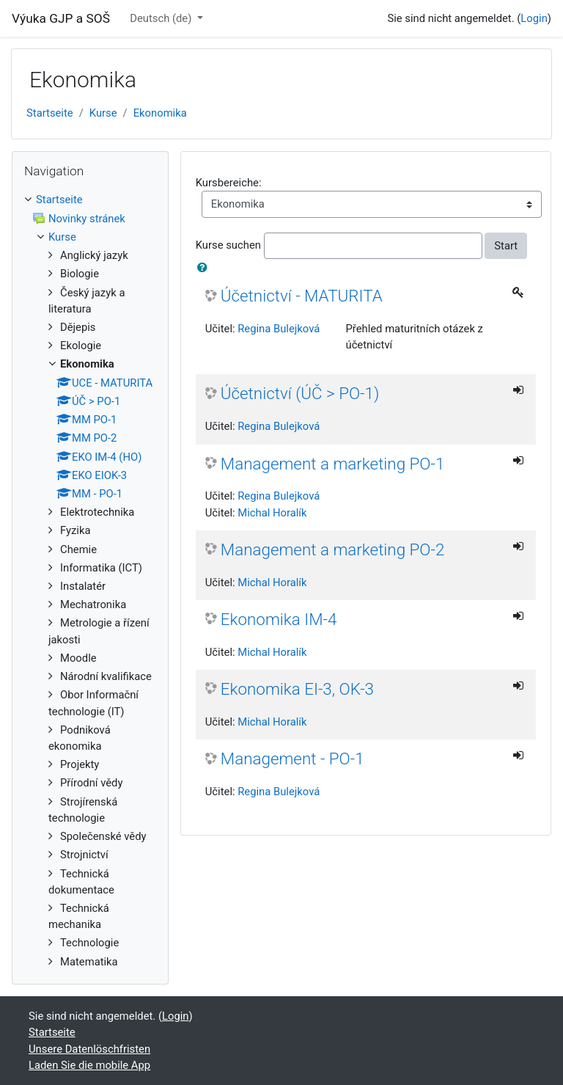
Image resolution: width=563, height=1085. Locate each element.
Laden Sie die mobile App (89, 1065)
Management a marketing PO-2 (333, 549)
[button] (205, 268)
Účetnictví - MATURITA (302, 295)
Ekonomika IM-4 (279, 619)
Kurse (103, 113)
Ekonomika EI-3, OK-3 (297, 688)
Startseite (49, 113)
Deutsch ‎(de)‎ (162, 18)
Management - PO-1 (292, 758)
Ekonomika (160, 113)
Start (506, 245)
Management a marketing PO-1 (333, 463)
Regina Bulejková (279, 328)
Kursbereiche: (229, 182)
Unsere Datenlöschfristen (89, 1049)
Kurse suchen (228, 245)
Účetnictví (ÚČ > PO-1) (300, 393)
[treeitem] (90, 199)
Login (534, 18)
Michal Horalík (272, 512)
